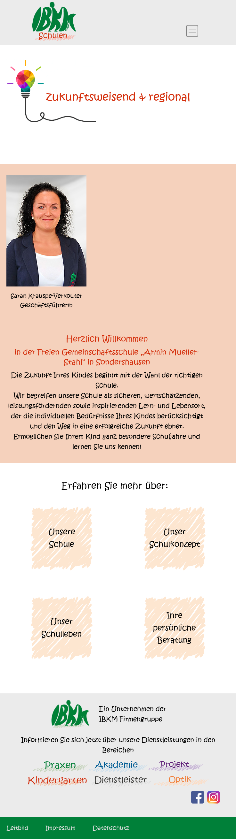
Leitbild (17, 828)
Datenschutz (111, 828)
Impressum (60, 828)
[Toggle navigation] (192, 31)
